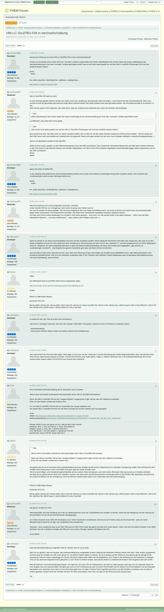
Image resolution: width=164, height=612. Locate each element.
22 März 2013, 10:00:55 (37, 165)
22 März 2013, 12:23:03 (37, 201)
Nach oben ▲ (156, 609)
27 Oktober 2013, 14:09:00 (38, 350)
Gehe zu (125, 595)
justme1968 (15, 53)
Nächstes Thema (151, 39)
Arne (11, 385)
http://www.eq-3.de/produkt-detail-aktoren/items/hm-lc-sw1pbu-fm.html (62, 416)
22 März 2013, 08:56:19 (37, 92)
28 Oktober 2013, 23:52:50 (38, 440)
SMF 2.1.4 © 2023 (9, 609)
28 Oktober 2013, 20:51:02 (38, 385)
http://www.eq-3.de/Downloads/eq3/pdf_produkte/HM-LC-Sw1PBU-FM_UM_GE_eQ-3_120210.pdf (83, 418)
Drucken (154, 46)
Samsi (12, 272)
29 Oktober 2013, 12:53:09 (38, 543)
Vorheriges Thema (135, 39)
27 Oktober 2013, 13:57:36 (38, 315)
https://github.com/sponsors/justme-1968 (43, 84)
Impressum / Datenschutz (95, 11)
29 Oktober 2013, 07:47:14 (38, 503)
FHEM (113, 11)
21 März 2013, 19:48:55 (37, 53)
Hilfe (127, 609)
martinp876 (65, 28)
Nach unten (10, 46)
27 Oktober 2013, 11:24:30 (38, 272)
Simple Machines (20, 609)
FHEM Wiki (141, 11)
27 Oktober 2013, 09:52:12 (38, 236)
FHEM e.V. (154, 11)
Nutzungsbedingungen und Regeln (140, 609)
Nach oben (10, 584)
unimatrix (14, 237)
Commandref (126, 11)
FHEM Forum (19, 10)
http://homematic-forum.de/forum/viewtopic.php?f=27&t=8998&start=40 (56, 286)
